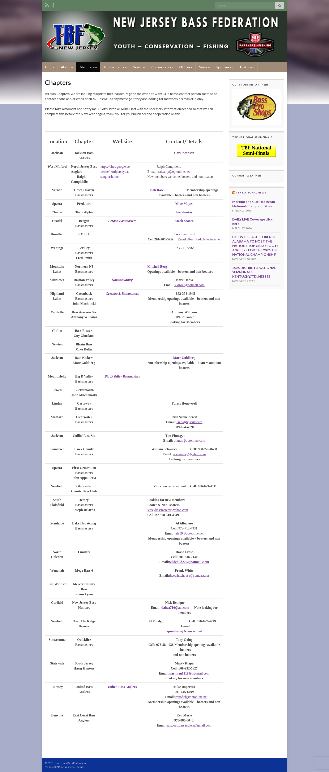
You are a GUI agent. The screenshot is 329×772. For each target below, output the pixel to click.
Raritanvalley (122, 280)
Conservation (162, 67)
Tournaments (115, 67)
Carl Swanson (184, 153)
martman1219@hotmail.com (189, 673)
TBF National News (251, 192)
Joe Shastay (184, 212)
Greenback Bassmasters (122, 293)
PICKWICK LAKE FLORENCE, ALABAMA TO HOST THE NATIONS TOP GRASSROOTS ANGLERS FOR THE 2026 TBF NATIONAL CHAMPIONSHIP (255, 245)
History (247, 67)
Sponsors (225, 67)
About (67, 67)
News (204, 67)
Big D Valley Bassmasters (122, 376)
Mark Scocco (184, 221)
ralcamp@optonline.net (174, 171)
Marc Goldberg (184, 357)
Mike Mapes (184, 203)
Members (88, 67)
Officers (185, 67)
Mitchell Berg (157, 266)
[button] (256, 107)
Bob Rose (157, 190)
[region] (256, 107)
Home (49, 67)
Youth (139, 67)
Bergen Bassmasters (122, 221)
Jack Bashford (184, 234)
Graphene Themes (74, 766)
